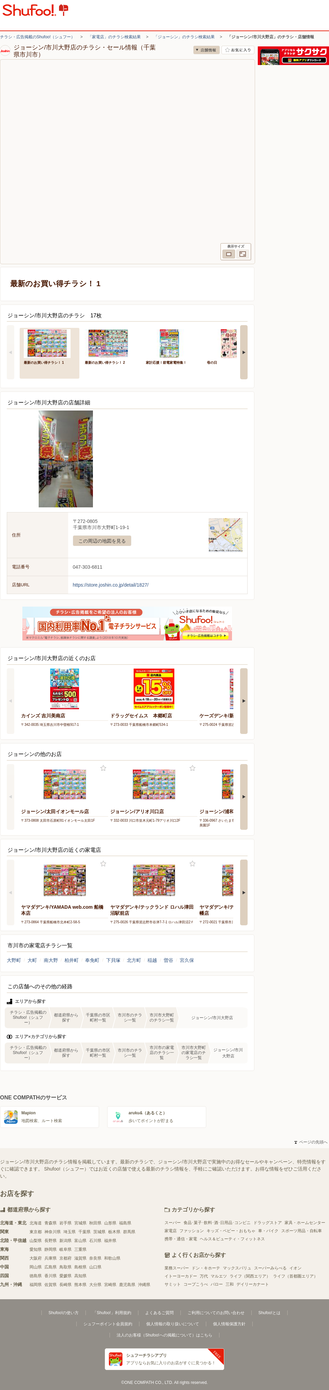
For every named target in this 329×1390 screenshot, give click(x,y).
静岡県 (50, 1249)
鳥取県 (65, 1267)
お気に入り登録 (103, 768)
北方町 (134, 960)
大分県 (95, 1284)
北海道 (36, 1223)
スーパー (172, 1222)
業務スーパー (176, 1268)
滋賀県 (80, 1258)
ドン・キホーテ (206, 1268)
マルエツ (219, 1276)
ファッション (191, 1230)
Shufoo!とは (269, 1312)
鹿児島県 (127, 1284)
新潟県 (65, 1240)
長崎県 (65, 1284)
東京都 (36, 1231)
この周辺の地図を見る (102, 541)
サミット (172, 1284)
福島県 (125, 1223)
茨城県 (99, 1231)
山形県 (110, 1223)
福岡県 (36, 1284)
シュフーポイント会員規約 (107, 1324)
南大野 (51, 960)
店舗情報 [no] (206, 50)
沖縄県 (144, 1284)
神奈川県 (52, 1231)
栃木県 (114, 1231)
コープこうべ (195, 1284)
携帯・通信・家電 (180, 1239)
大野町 (14, 960)
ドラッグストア (267, 1222)
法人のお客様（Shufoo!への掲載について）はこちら (164, 1335)
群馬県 (129, 1231)
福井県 (110, 1240)
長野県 (50, 1240)
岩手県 (65, 1223)
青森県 (50, 1223)
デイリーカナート (252, 1284)
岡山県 (36, 1267)
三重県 (80, 1249)
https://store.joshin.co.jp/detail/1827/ (111, 585)
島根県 (80, 1267)
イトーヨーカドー (180, 1276)
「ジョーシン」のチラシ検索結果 (184, 37)
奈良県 (95, 1258)
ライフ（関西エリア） (250, 1276)
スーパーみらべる (270, 1268)
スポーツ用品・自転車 (301, 1230)
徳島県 (36, 1275)
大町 (32, 960)
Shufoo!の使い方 (64, 1312)
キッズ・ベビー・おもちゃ (231, 1230)
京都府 (65, 1258)
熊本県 (80, 1284)
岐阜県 (65, 1249)
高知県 (80, 1275)
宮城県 (80, 1223)
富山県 (80, 1240)
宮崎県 (110, 1284)
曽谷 (168, 960)
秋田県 (95, 1223)
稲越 (152, 960)
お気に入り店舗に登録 (237, 50)
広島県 (50, 1267)
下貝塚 (113, 960)
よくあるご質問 (159, 1312)
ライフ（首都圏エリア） (295, 1276)
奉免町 (92, 960)
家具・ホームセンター (305, 1222)
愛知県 (36, 1249)
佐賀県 (50, 1284)
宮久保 (187, 960)
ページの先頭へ (311, 1142)
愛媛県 (65, 1275)
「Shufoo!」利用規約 (112, 1312)
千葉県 (84, 1231)
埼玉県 (69, 1231)
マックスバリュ (237, 1268)
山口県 (95, 1267)
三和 (230, 1284)
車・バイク (268, 1230)
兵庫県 (50, 1258)
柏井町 (71, 960)
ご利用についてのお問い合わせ (216, 1312)
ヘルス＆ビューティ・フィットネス (232, 1239)
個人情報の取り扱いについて (172, 1324)
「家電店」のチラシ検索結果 (114, 37)
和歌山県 (112, 1258)
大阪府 (36, 1258)
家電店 (170, 1230)
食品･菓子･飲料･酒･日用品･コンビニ (217, 1222)
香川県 (50, 1275)
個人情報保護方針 (229, 1324)
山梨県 (36, 1240)
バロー (217, 1284)
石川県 (95, 1240)
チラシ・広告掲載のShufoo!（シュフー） (37, 37)
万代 (204, 1276)
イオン (295, 1268)
